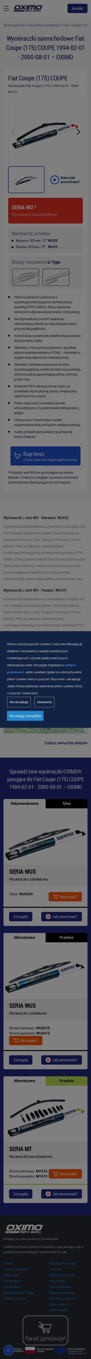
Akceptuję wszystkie (25, 716)
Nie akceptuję (19, 702)
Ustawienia (44, 702)
